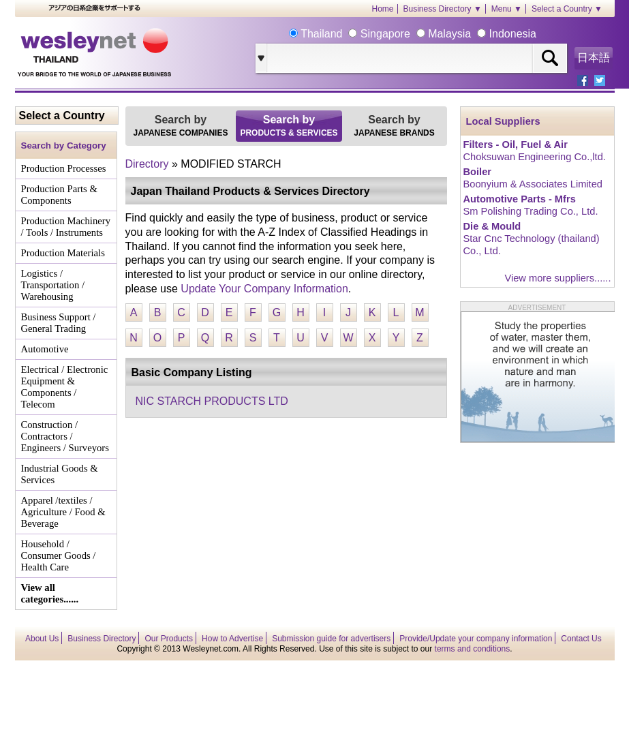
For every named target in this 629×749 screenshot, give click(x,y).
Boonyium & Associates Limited (532, 184)
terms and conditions (472, 649)
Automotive (45, 348)
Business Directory (101, 638)
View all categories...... (50, 593)
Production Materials (63, 252)
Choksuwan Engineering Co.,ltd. (534, 156)
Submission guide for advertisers (331, 638)
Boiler (477, 171)
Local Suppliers (503, 121)
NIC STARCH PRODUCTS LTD (212, 401)
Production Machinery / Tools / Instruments (65, 226)
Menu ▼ (506, 9)
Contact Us (581, 638)
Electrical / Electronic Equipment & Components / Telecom (64, 387)
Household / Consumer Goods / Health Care (58, 555)
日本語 (593, 57)
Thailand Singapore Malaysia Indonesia (417, 34)
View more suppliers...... (557, 278)
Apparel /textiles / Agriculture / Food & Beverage (63, 512)
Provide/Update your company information (475, 638)
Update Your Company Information (264, 288)
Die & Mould (492, 226)
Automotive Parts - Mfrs (519, 199)
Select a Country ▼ (567, 9)
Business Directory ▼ (442, 9)
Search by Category (63, 145)
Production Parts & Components (59, 194)
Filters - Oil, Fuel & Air (515, 144)
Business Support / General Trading (58, 322)
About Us (42, 638)
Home (383, 9)
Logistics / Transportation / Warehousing (53, 285)
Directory (147, 164)
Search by (181, 126)
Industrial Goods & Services (59, 474)
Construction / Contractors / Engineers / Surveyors (65, 436)
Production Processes (63, 168)
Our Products (168, 638)
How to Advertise (232, 638)
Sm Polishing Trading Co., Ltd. (530, 211)
